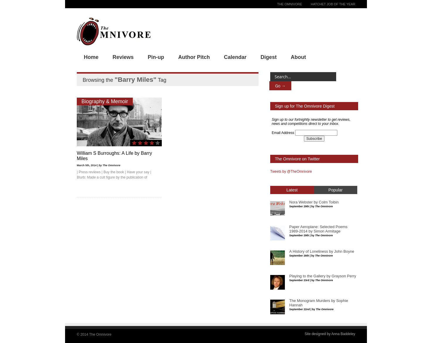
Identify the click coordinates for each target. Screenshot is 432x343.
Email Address (283, 133)
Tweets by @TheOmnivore (291, 171)
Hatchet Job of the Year (333, 4)
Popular (336, 190)
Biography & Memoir (104, 101)
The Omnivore (289, 4)
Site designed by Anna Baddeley (330, 334)
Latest (291, 190)
